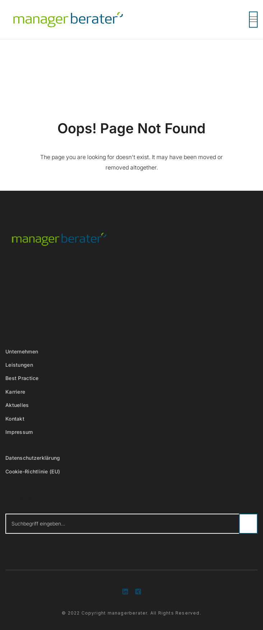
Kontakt (14, 419)
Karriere (15, 392)
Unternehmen (21, 351)
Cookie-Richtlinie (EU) (32, 471)
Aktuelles (17, 405)
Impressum (19, 432)
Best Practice (22, 378)
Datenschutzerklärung (32, 458)
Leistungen (19, 365)
